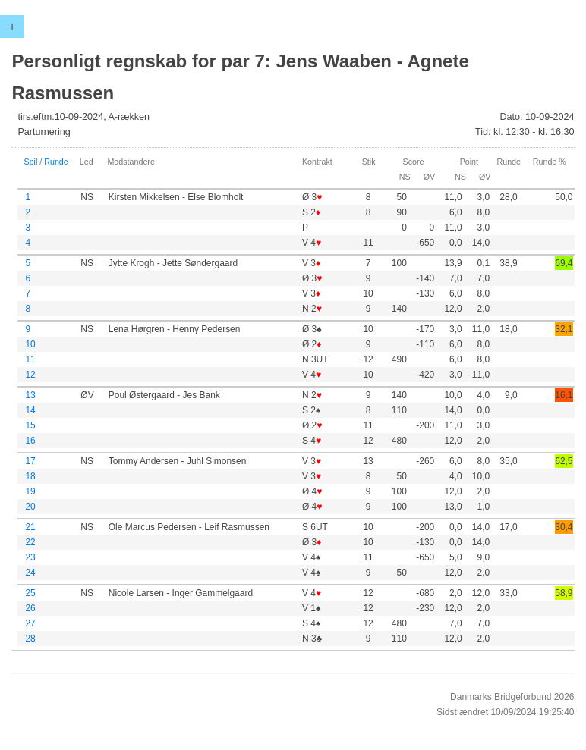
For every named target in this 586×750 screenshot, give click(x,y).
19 (30, 491)
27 (30, 623)
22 (30, 542)
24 (30, 572)
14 (30, 410)
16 (30, 440)
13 (30, 395)
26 (30, 608)
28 (30, 638)
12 (30, 374)
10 (30, 344)
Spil (30, 161)
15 (30, 425)
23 (30, 557)
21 (30, 527)
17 (30, 461)
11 (30, 359)
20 (30, 506)
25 (30, 593)
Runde (56, 161)
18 (30, 476)
